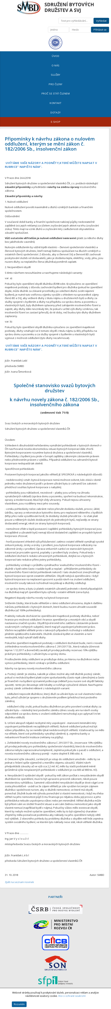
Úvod (55, 56)
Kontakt (56, 103)
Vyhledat (101, 20)
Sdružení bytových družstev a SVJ (55, 7)
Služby (55, 74)
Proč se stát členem (56, 93)
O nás (56, 65)
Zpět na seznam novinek (19, 882)
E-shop (55, 121)
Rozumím (19, 1004)
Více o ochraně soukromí (72, 996)
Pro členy (55, 84)
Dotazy (55, 112)
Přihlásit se (100, 29)
